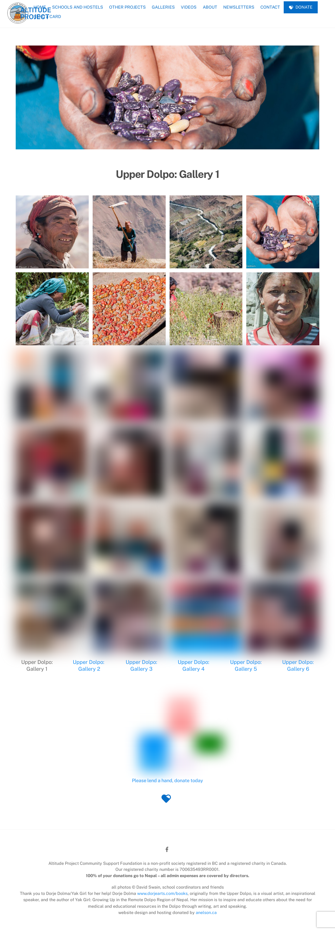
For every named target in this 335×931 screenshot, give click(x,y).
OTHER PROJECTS (127, 7)
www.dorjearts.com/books (162, 893)
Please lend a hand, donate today (167, 780)
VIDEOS (189, 7)
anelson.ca (206, 912)
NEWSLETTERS (238, 7)
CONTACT (270, 7)
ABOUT (210, 7)
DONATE (300, 7)
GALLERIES (163, 7)
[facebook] (167, 849)
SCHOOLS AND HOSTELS (77, 7)
